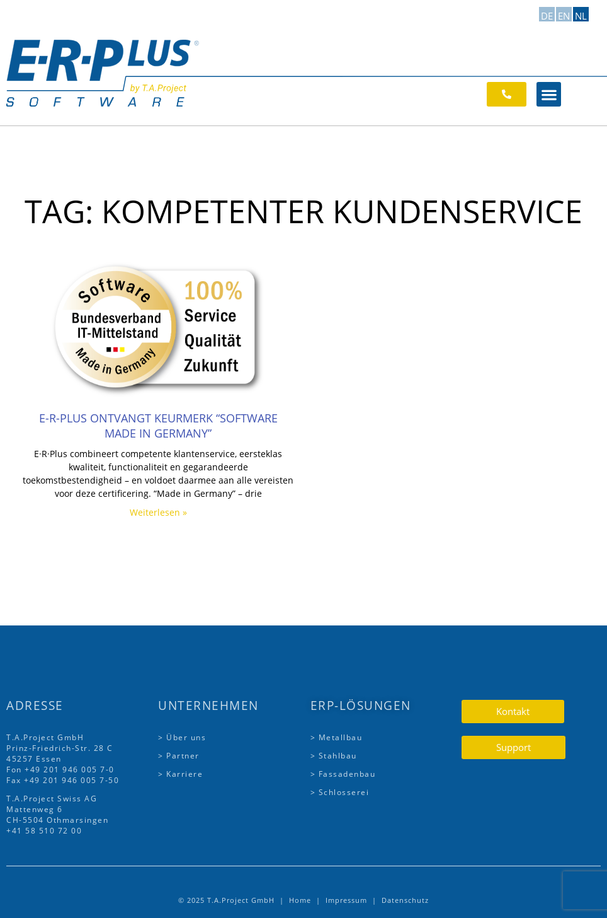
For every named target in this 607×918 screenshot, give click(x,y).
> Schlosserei (340, 792)
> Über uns (182, 737)
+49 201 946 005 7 (65, 769)
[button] (548, 94)
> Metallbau (336, 737)
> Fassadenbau (343, 774)
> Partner (179, 755)
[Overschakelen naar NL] (581, 14)
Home (300, 900)
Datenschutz (405, 900)
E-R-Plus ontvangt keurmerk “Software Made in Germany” (158, 425)
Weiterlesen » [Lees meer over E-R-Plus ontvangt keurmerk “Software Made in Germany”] (158, 512)
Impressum (346, 900)
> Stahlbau (333, 755)
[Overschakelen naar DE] (547, 14)
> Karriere (180, 774)
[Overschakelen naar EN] (564, 14)
